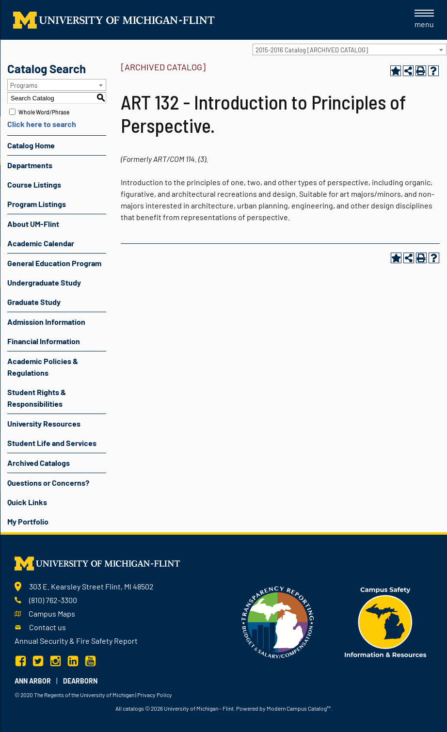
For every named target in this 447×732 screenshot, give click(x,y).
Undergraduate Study (44, 282)
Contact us (47, 627)
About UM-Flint (33, 223)
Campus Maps (52, 613)
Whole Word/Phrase (43, 112)
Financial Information (43, 341)
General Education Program (54, 263)
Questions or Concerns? (48, 482)
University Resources (43, 423)
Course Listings (34, 184)
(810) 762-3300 (53, 600)
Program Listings (36, 203)
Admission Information (46, 321)
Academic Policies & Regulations (42, 366)
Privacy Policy (154, 694)
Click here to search (41, 123)
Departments (29, 165)
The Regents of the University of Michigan (84, 694)
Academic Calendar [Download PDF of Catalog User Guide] (40, 243)
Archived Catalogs (38, 462)
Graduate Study (34, 301)
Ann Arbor (33, 681)
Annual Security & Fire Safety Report (76, 640)
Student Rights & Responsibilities (36, 397)
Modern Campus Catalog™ (299, 708)
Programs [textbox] (23, 85)
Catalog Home (31, 145)
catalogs (133, 708)
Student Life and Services (51, 442)
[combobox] (350, 49)
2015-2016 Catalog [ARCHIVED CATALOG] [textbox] (311, 50)
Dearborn (80, 681)
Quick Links (27, 502)
